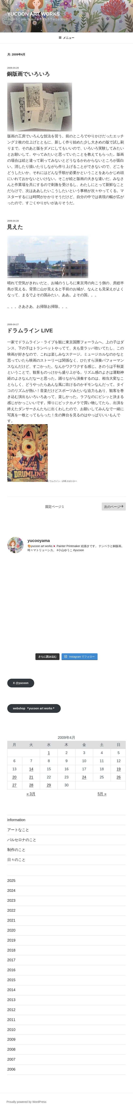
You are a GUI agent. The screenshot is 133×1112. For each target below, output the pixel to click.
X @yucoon (21, 683)
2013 (11, 1000)
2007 (11, 1059)
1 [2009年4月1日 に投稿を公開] (49, 753)
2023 (11, 900)
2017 (11, 960)
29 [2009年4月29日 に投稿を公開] (49, 785)
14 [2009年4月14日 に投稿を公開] (31, 769)
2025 (11, 881)
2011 (11, 1020)
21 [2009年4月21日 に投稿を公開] (31, 777)
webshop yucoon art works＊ (34, 708)
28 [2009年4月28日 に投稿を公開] (31, 785)
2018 (11, 950)
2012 (11, 1010)
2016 (11, 970)
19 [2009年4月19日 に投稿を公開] (119, 769)
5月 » (102, 794)
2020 (11, 930)
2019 (11, 940)
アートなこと (18, 830)
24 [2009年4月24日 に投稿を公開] (84, 777)
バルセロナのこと (21, 840)
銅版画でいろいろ (28, 74)
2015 (11, 980)
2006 (11, 1069)
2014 (11, 990)
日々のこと (16, 860)
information (16, 820)
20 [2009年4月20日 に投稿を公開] (14, 777)
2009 (11, 1039)
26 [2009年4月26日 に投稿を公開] (119, 777)
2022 (11, 910)
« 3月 (31, 794)
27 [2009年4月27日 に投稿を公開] (14, 785)
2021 (11, 920)
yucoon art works (33, 14)
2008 (11, 1049)
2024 (11, 891)
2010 (11, 1030)
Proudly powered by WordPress (26, 1101)
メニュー (66, 37)
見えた (15, 227)
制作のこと (16, 850)
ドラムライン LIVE (30, 330)
